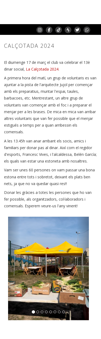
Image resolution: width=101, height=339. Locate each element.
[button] (14, 268)
